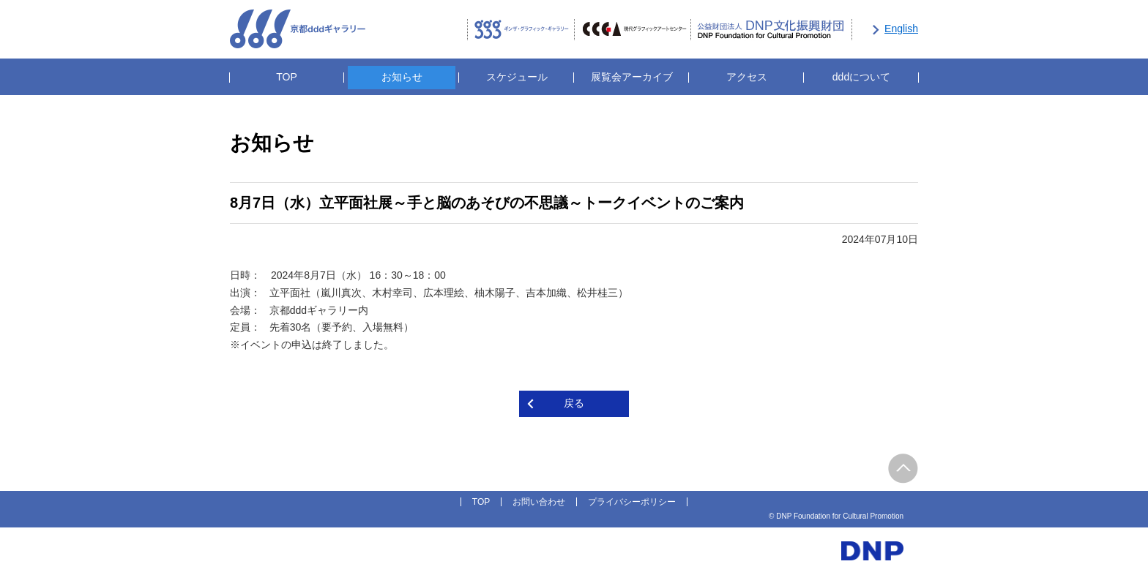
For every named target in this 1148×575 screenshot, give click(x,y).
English (901, 28)
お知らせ (401, 77)
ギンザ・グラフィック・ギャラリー (521, 30)
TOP (286, 77)
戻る (574, 403)
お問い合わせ (538, 502)
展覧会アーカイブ (632, 77)
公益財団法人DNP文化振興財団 (771, 30)
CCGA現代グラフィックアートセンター (633, 30)
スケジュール (517, 77)
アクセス (746, 77)
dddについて (861, 77)
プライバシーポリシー (632, 502)
